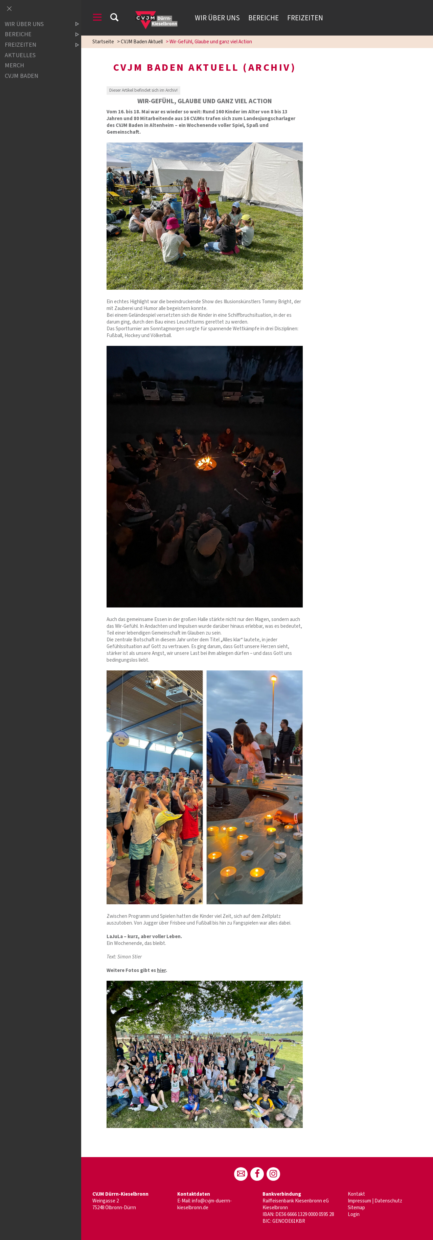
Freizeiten (305, 18)
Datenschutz (388, 1200)
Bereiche (263, 18)
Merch (14, 65)
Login (354, 1214)
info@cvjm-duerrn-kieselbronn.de (204, 1204)
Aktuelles (20, 55)
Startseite (103, 41)
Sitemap (356, 1207)
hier (161, 970)
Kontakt (356, 1194)
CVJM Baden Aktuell (142, 41)
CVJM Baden (21, 76)
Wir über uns (217, 18)
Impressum (359, 1200)
